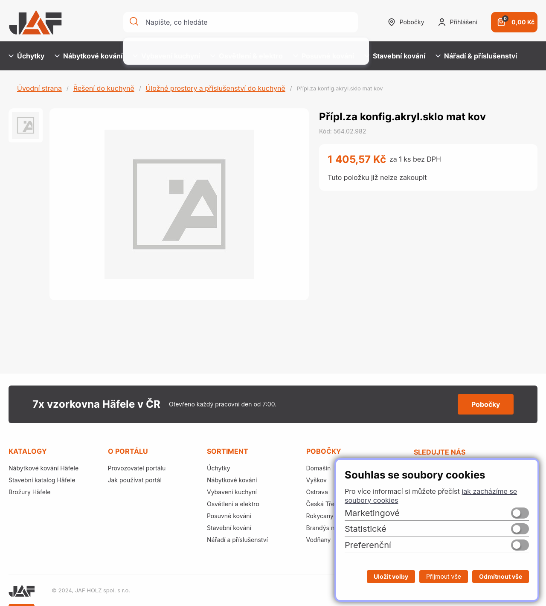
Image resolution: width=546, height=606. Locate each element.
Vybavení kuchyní (166, 56)
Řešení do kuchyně (103, 88)
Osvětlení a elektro (233, 503)
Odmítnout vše (500, 576)
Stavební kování (394, 56)
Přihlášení (457, 22)
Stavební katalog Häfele (42, 480)
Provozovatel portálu (137, 468)
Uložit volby (391, 576)
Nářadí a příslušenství (237, 539)
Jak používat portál (135, 480)
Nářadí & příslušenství (476, 56)
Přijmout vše (443, 576)
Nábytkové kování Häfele (43, 468)
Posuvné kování (323, 56)
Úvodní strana (39, 88)
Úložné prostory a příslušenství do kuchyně (215, 88)
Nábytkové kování (88, 56)
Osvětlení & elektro (246, 56)
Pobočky (406, 22)
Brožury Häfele (29, 492)
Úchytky (26, 56)
